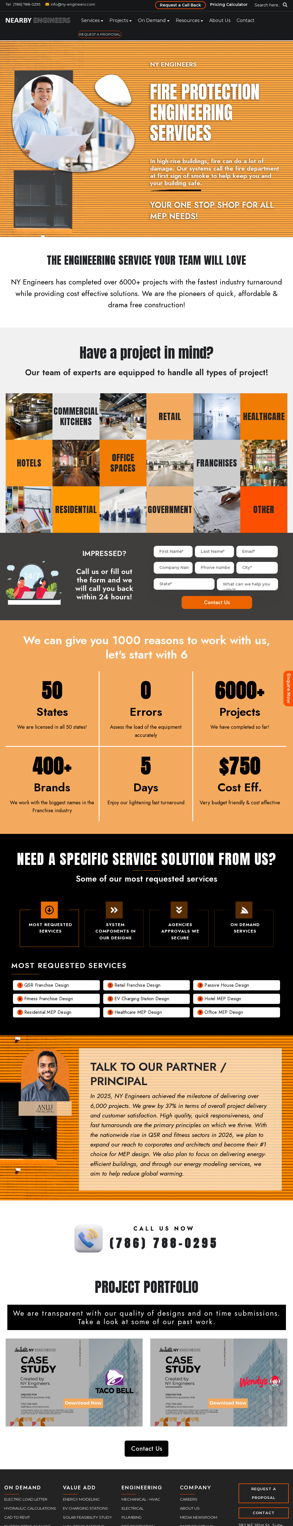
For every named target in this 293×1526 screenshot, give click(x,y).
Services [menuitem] (90, 20)
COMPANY (195, 1488)
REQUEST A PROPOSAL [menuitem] (99, 34)
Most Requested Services (49, 923)
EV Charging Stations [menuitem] (85, 1508)
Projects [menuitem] (118, 20)
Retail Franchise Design (137, 988)
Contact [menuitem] (246, 20)
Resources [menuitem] (187, 20)
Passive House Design (226, 988)
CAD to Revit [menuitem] (17, 1517)
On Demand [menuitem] (152, 20)
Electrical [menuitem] (133, 1508)
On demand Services (244, 923)
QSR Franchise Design (46, 988)
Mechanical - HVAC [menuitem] (141, 1499)
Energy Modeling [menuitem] (81, 1499)
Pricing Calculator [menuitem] (229, 4)
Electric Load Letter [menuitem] (25, 1499)
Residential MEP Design (47, 1015)
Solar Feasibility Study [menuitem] (87, 1517)
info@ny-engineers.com (73, 4)
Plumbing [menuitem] (132, 1517)
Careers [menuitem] (188, 1499)
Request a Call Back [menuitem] (180, 5)
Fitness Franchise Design (48, 1002)
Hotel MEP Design (222, 1002)
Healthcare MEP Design (138, 1015)
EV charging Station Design (141, 1002)
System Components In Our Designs (114, 927)
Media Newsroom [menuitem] (198, 1517)
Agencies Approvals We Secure (179, 927)
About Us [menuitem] (219, 20)
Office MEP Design (223, 1015)
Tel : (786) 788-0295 (23, 4)
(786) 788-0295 (164, 1246)
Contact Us (146, 1448)
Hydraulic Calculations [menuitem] (30, 1508)
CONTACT (264, 1512)
